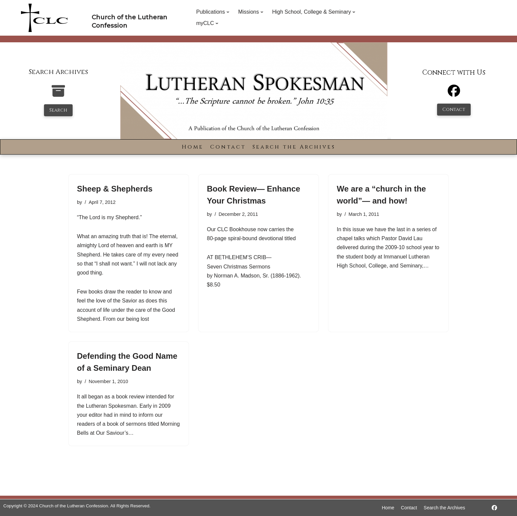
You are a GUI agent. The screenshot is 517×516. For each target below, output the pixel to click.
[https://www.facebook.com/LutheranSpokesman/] (494, 508)
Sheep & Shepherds (115, 188)
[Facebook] (454, 94)
